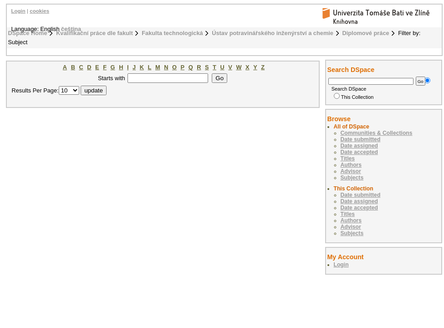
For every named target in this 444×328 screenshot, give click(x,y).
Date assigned (359, 146)
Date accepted (359, 152)
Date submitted (361, 139)
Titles (348, 158)
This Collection (354, 97)
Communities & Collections (377, 133)
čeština (71, 29)
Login (18, 11)
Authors (351, 165)
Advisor (351, 171)
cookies (39, 11)
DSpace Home (27, 33)
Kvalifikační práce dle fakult (94, 33)
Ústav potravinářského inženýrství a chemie (272, 33)
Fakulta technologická (172, 33)
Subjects (352, 177)
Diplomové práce (365, 33)
